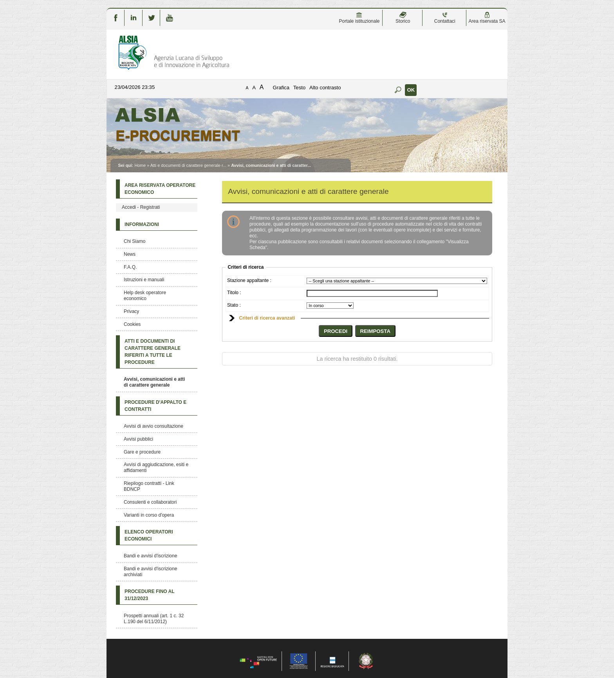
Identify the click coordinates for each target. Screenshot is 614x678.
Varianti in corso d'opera (149, 515)
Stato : (234, 305)
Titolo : (234, 292)
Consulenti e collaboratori (150, 502)
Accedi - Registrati (141, 207)
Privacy (131, 311)
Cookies (132, 324)
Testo (299, 87)
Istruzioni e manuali (144, 279)
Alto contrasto (325, 87)
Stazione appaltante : (249, 280)
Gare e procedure (142, 452)
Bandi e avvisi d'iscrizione (150, 556)
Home (140, 165)
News (129, 254)
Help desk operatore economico (145, 295)
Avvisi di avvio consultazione (153, 426)
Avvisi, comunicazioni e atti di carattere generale (154, 382)
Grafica (281, 87)
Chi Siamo (134, 241)
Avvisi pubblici (138, 439)
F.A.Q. (130, 267)
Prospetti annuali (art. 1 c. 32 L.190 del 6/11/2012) (154, 618)
